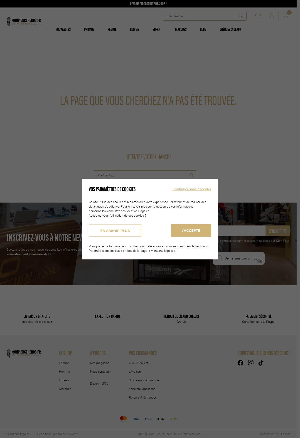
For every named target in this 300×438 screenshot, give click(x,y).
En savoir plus (115, 230)
